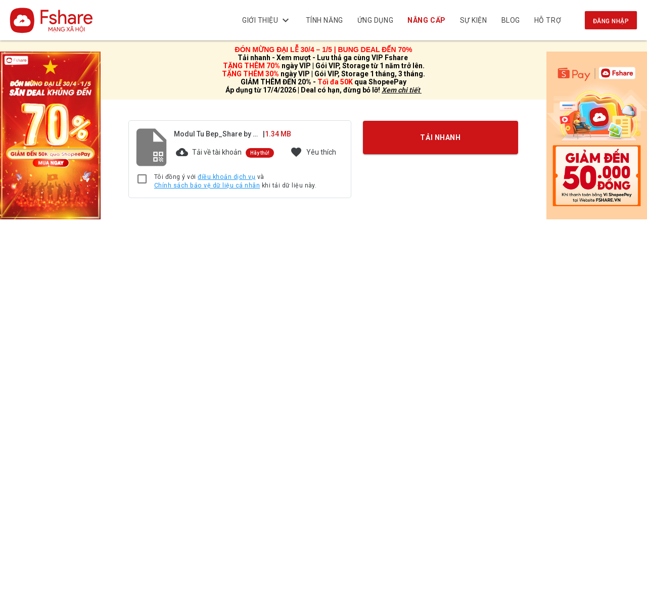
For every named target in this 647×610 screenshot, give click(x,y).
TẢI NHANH (441, 137)
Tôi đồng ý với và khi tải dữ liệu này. (235, 182)
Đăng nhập (611, 21)
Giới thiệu (267, 20)
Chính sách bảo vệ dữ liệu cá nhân (207, 185)
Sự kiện (473, 20)
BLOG (510, 20)
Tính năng (324, 20)
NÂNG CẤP (427, 20)
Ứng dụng (375, 20)
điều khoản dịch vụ (226, 176)
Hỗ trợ (547, 20)
